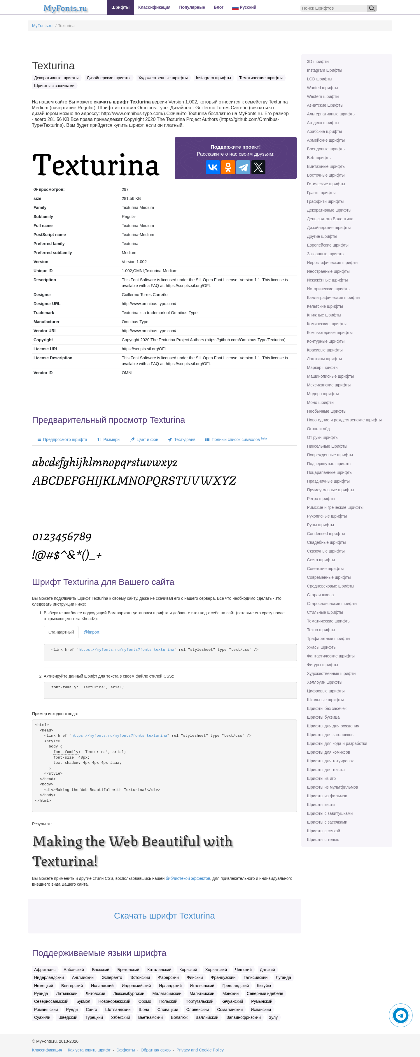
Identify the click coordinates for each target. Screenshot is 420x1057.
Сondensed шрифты (326, 533)
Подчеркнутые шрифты (329, 463)
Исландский (102, 985)
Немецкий (43, 985)
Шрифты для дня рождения (333, 726)
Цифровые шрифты (326, 691)
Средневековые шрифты (330, 586)
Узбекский (120, 1017)
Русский (244, 7)
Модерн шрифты (323, 393)
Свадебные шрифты (326, 542)
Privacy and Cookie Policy (200, 1050)
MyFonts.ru (42, 25)
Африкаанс (44, 969)
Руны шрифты (320, 525)
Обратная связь (156, 1050)
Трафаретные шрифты (328, 638)
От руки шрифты (323, 437)
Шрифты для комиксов (328, 752)
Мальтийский (202, 993)
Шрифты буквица (323, 717)
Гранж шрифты (321, 192)
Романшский (46, 1009)
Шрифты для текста (326, 769)
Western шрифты (323, 96)
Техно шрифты (321, 629)
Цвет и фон (144, 439)
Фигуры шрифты (322, 664)
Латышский (67, 993)
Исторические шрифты (329, 288)
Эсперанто (112, 977)
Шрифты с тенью (323, 839)
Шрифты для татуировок (330, 761)
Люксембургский (128, 993)
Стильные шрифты (325, 612)
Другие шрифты (322, 236)
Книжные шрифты (324, 315)
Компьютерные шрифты (330, 332)
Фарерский (168, 977)
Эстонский (140, 977)
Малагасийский (167, 993)
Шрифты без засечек (326, 708)
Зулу (273, 1017)
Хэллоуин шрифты (324, 682)
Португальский (200, 1001)
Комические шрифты (327, 323)
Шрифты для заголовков (330, 734)
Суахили (42, 1017)
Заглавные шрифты (325, 254)
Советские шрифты (325, 568)
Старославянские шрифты (332, 603)
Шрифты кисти (321, 804)
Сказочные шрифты (326, 551)
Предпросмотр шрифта (62, 439)
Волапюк (179, 1017)
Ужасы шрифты (322, 647)
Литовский (95, 993)
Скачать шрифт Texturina (164, 915)
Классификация (154, 7)
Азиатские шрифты (325, 105)
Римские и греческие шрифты (335, 507)
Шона (144, 1009)
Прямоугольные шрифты (330, 490)
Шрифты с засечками (327, 822)
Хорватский (216, 969)
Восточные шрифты (326, 175)
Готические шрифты (326, 184)
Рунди (72, 1009)
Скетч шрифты (321, 559)
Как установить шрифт (89, 1050)
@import (91, 632)
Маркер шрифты (323, 367)
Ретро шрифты (321, 498)
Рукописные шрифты (327, 516)
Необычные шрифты (326, 411)
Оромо (145, 1001)
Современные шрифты (329, 577)
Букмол (83, 1001)
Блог (218, 7)
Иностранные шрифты (328, 271)
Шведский (67, 1017)
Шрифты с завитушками (330, 813)
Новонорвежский (114, 1001)
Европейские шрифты (328, 245)
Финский (195, 977)
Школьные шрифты (325, 699)
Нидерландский (49, 977)
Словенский (197, 1009)
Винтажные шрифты (326, 166)
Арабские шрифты (324, 131)
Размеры (108, 439)
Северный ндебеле (265, 993)
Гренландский (236, 985)
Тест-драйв (181, 439)
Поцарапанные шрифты (330, 472)
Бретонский (128, 969)
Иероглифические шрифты (332, 262)
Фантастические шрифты (331, 656)
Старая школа (320, 594)
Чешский (243, 969)
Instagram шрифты (324, 70)
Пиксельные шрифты (327, 446)
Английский (83, 977)
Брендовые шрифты (326, 149)
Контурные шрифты (326, 341)
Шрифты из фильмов (327, 796)
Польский (168, 1001)
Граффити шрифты (325, 201)
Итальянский (202, 985)
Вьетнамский (150, 1017)
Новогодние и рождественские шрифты (344, 420)
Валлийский (207, 1017)
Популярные (192, 7)
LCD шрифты (319, 79)
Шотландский (118, 1009)
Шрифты (120, 7)
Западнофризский (244, 1017)
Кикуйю (264, 985)
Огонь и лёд (318, 428)
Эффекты (125, 1050)
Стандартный (61, 632)
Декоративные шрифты (329, 210)
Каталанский (159, 969)
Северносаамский (51, 1001)
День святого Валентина (330, 219)
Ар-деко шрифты (323, 122)
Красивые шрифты (325, 350)
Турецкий (94, 1017)
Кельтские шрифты (325, 306)
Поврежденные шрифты (330, 455)
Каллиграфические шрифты (333, 297)
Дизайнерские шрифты (329, 227)
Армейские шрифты (326, 140)
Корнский (188, 969)
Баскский (100, 969)
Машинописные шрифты (330, 376)
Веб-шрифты (319, 157)
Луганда (283, 977)
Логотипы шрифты (324, 358)
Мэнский (231, 993)
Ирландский (170, 985)
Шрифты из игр (321, 778)
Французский (223, 977)
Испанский (261, 1009)
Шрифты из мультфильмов (332, 787)
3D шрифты (318, 61)
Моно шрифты (321, 402)
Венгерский (72, 985)
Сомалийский (230, 1009)
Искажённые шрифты (327, 280)
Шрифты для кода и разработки (337, 743)
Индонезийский (136, 985)
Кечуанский (232, 1001)
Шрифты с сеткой (323, 831)
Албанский (74, 969)
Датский (267, 969)
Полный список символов (236, 439)
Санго (91, 1009)
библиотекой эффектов (188, 878)
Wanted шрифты (322, 87)
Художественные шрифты (331, 673)
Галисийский (255, 977)
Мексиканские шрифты (329, 385)
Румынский (261, 1001)
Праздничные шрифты (328, 481)
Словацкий (168, 1009)
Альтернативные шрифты (331, 114)
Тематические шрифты (329, 621)
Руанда (41, 993)
